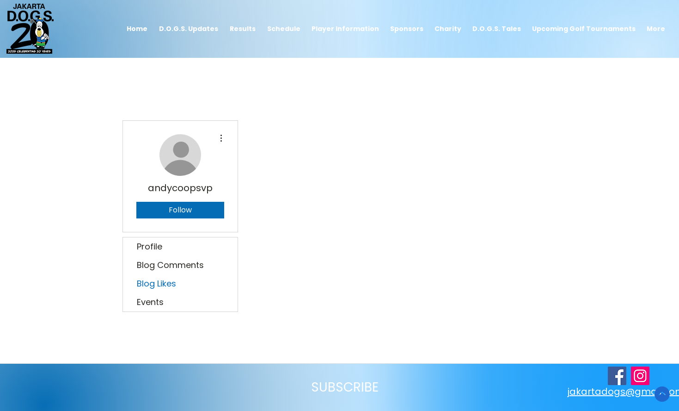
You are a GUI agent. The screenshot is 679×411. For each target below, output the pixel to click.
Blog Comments (170, 265)
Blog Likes (156, 283)
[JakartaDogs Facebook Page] (617, 376)
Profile (149, 246)
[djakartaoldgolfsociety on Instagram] (640, 376)
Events (150, 302)
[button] (243, 29)
